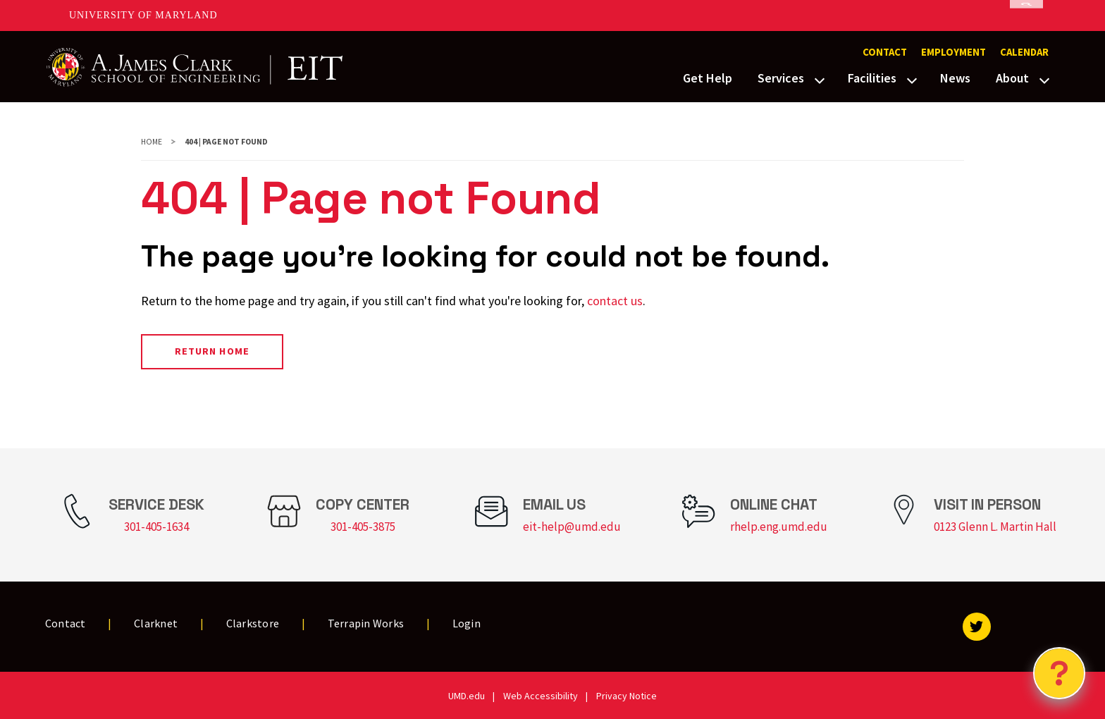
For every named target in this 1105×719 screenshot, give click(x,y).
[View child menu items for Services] (819, 79)
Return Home (212, 351)
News (955, 78)
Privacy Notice (626, 695)
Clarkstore (253, 623)
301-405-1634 (156, 526)
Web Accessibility (540, 695)
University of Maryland (143, 15)
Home (151, 142)
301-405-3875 (363, 526)
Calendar (1024, 52)
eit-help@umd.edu (572, 526)
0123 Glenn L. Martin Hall (995, 526)
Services (781, 78)
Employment (953, 52)
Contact (885, 52)
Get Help (707, 78)
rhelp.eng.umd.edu (778, 526)
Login (466, 623)
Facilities (872, 78)
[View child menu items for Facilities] (911, 79)
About (1012, 78)
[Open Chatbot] (1059, 673)
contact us (615, 301)
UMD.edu (466, 695)
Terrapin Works (366, 623)
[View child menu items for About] (1044, 79)
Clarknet (156, 623)
